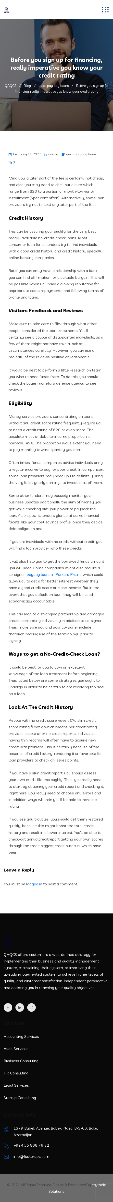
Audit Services (16, 1048)
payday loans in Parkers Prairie (54, 574)
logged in (34, 883)
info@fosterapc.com (31, 1156)
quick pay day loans (81, 154)
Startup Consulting (20, 1097)
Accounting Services (21, 1036)
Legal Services (16, 1085)
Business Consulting (21, 1060)
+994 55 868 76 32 (31, 1145)
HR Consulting (16, 1073)
